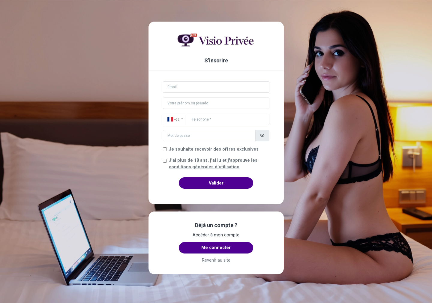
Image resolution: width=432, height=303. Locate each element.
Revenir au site (216, 260)
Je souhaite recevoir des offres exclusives (214, 149)
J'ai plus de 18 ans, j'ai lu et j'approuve (213, 164)
